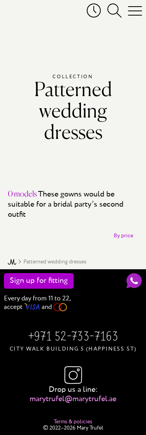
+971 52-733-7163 (73, 337)
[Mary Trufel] (17, 12)
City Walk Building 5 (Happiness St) (73, 349)
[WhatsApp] (134, 281)
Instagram (73, 375)
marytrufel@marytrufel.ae (73, 399)
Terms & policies (73, 422)
